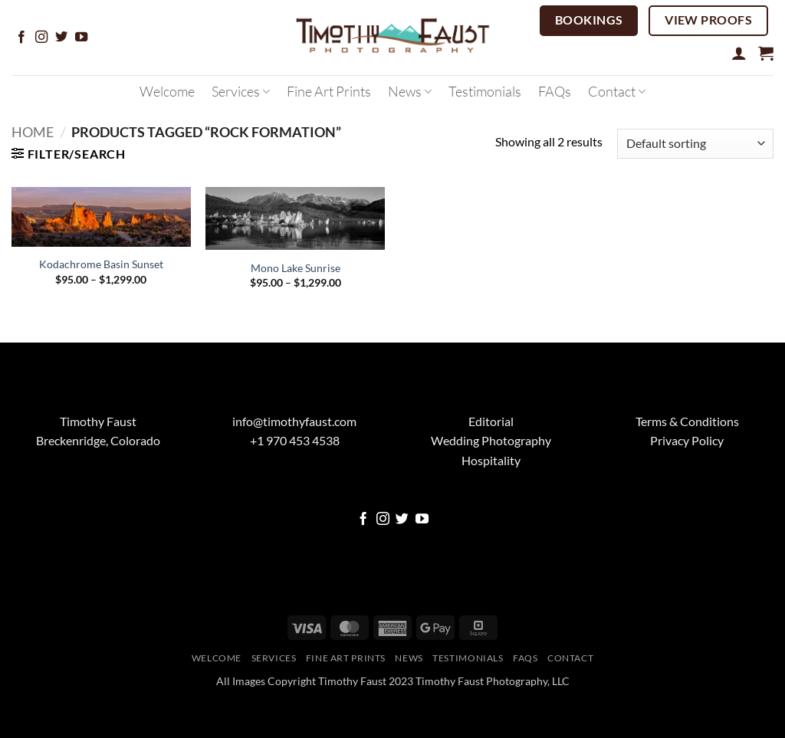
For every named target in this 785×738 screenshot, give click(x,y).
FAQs (554, 91)
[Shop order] (695, 144)
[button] (739, 53)
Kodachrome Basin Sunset (101, 264)
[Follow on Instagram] (41, 37)
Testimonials (484, 91)
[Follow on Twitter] (61, 37)
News (410, 91)
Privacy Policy (687, 440)
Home (32, 131)
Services (241, 91)
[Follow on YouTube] (81, 37)
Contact (616, 91)
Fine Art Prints (329, 91)
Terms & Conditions (687, 421)
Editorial (491, 421)
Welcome (167, 91)
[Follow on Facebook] (21, 37)
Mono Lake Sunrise (295, 267)
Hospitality (491, 460)
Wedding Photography (491, 440)
